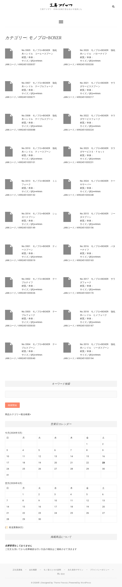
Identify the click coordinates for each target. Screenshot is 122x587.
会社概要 (33, 570)
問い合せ (61, 574)
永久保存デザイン (75, 570)
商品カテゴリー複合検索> (18, 414)
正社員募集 (17, 570)
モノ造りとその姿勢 (52, 570)
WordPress (86, 582)
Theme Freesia (61, 582)
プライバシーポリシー (99, 570)
